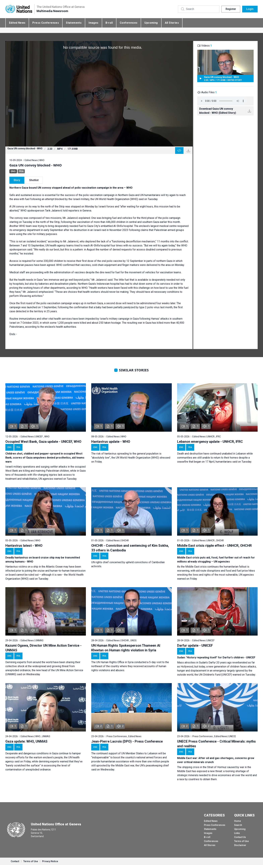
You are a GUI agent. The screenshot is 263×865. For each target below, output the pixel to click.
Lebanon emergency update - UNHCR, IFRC (210, 442)
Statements (74, 22)
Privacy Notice (50, 861)
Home (237, 821)
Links (237, 833)
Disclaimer (240, 845)
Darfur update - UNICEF (195, 645)
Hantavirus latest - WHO (23, 546)
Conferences (128, 22)
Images (93, 22)
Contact (15, 861)
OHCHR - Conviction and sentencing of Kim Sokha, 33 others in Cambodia (130, 548)
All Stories (172, 22)
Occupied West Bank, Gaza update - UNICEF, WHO (43, 442)
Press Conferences (45, 22)
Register (231, 9)
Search (238, 825)
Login (249, 9)
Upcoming (151, 22)
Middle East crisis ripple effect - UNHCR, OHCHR (214, 546)
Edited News (17, 22)
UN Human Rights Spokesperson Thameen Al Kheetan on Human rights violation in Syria (125, 647)
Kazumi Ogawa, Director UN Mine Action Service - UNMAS (43, 647)
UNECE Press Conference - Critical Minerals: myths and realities (216, 743)
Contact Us (240, 837)
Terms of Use (241, 841)
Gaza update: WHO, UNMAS (26, 741)
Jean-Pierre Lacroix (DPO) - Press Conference (127, 741)
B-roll (109, 22)
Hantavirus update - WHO (110, 442)
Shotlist (34, 180)
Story (17, 180)
